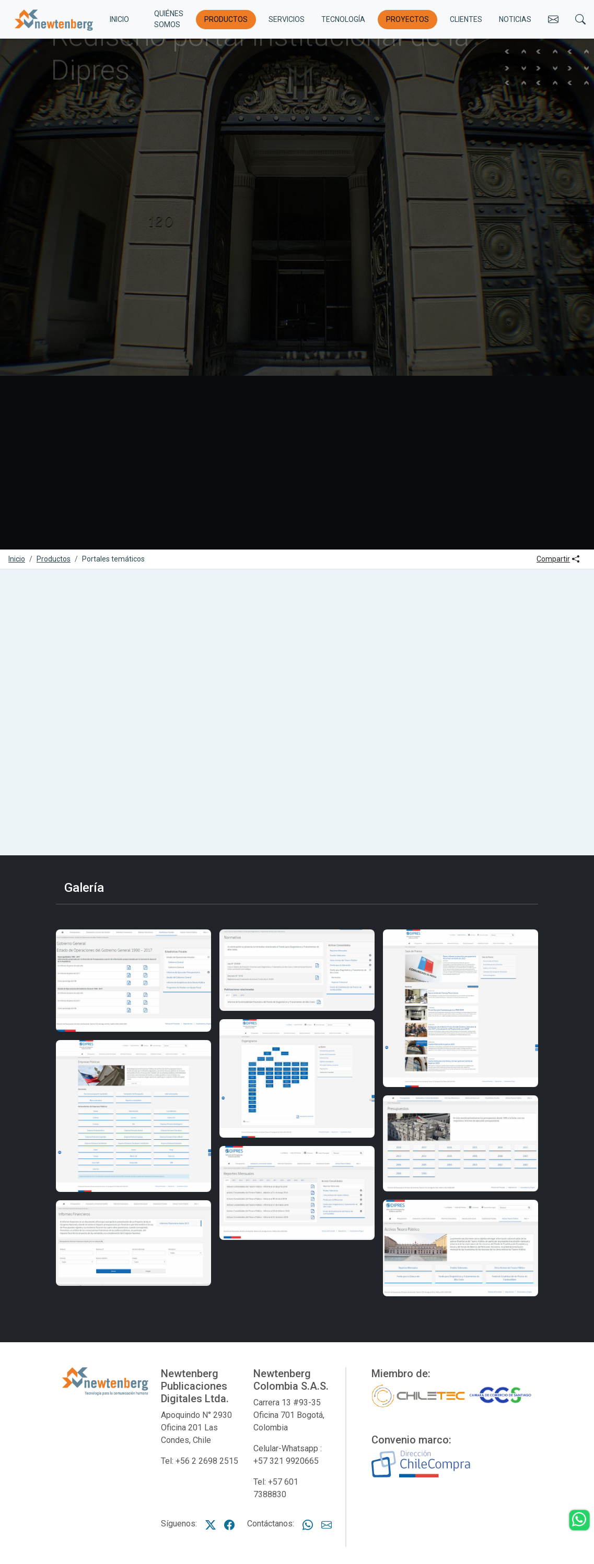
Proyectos (407, 19)
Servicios (287, 19)
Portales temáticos (113, 559)
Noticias (515, 19)
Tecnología (343, 19)
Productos (226, 19)
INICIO (119, 19)
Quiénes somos (168, 19)
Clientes (466, 19)
